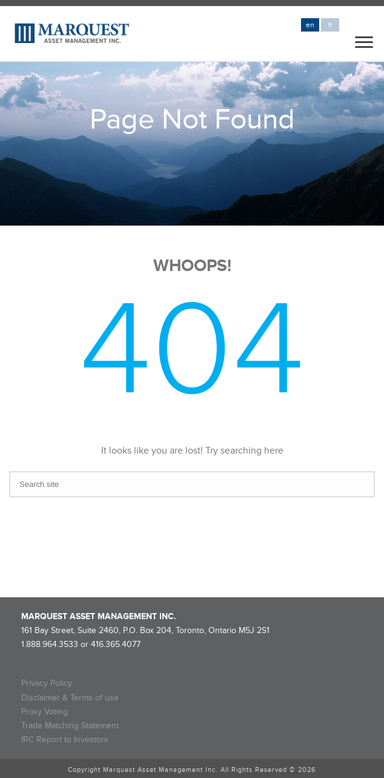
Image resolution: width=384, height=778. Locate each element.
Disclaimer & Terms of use (70, 697)
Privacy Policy (46, 683)
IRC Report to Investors (64, 739)
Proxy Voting (44, 711)
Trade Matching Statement (70, 725)
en (310, 25)
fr (330, 25)
